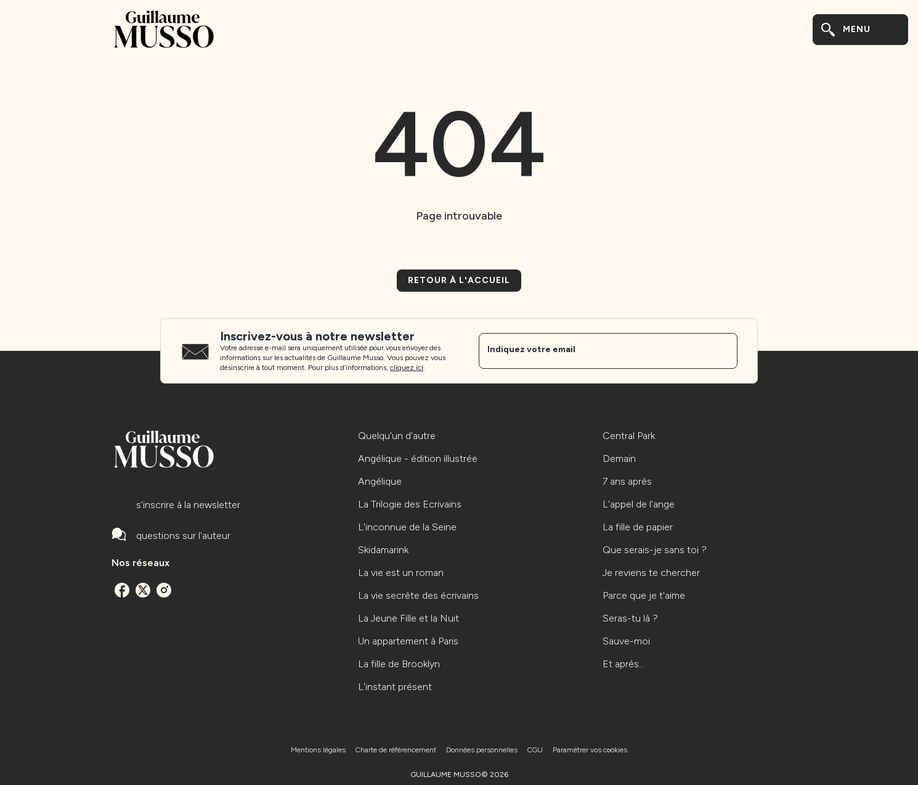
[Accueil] (163, 29)
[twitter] (142, 590)
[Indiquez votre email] (593, 351)
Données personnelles (482, 750)
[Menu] (860, 29)
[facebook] (122, 590)
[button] (459, 280)
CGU (535, 750)
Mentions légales (318, 750)
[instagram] (163, 590)
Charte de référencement (395, 750)
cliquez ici (406, 367)
